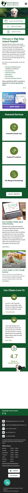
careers (14, 471)
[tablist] (14, 110)
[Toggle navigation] (26, 3)
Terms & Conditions (14, 491)
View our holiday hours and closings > (11, 465)
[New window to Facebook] (3, 413)
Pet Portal (14, 475)
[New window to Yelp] (5, 413)
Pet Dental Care (9, 70)
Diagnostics (8, 74)
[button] (23, 87)
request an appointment (14, 21)
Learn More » (5, 246)
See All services (14, 194)
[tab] (9, 110)
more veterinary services (14, 78)
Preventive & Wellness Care (12, 67)
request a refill (14, 31)
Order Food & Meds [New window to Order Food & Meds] (14, 26)
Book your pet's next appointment (10, 463)
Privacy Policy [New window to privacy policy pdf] (6, 491)
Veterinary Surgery (10, 72)
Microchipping (9, 76)
